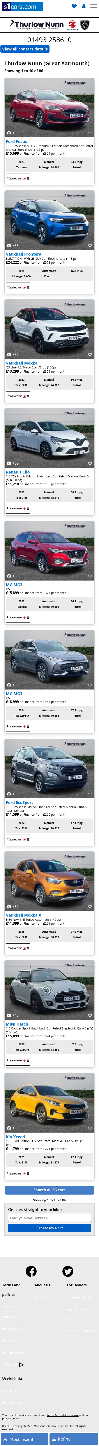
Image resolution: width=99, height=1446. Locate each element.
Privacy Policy (11, 1328)
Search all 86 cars (49, 1189)
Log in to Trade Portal (77, 1314)
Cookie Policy (11, 1340)
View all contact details (25, 49)
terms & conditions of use (62, 1415)
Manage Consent (14, 1352)
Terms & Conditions (81, 1331)
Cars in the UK (12, 1391)
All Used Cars (11, 1403)
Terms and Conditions (10, 1312)
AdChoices (13, 1364)
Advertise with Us (79, 1297)
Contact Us (42, 1297)
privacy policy (10, 1418)
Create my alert (49, 1227)
